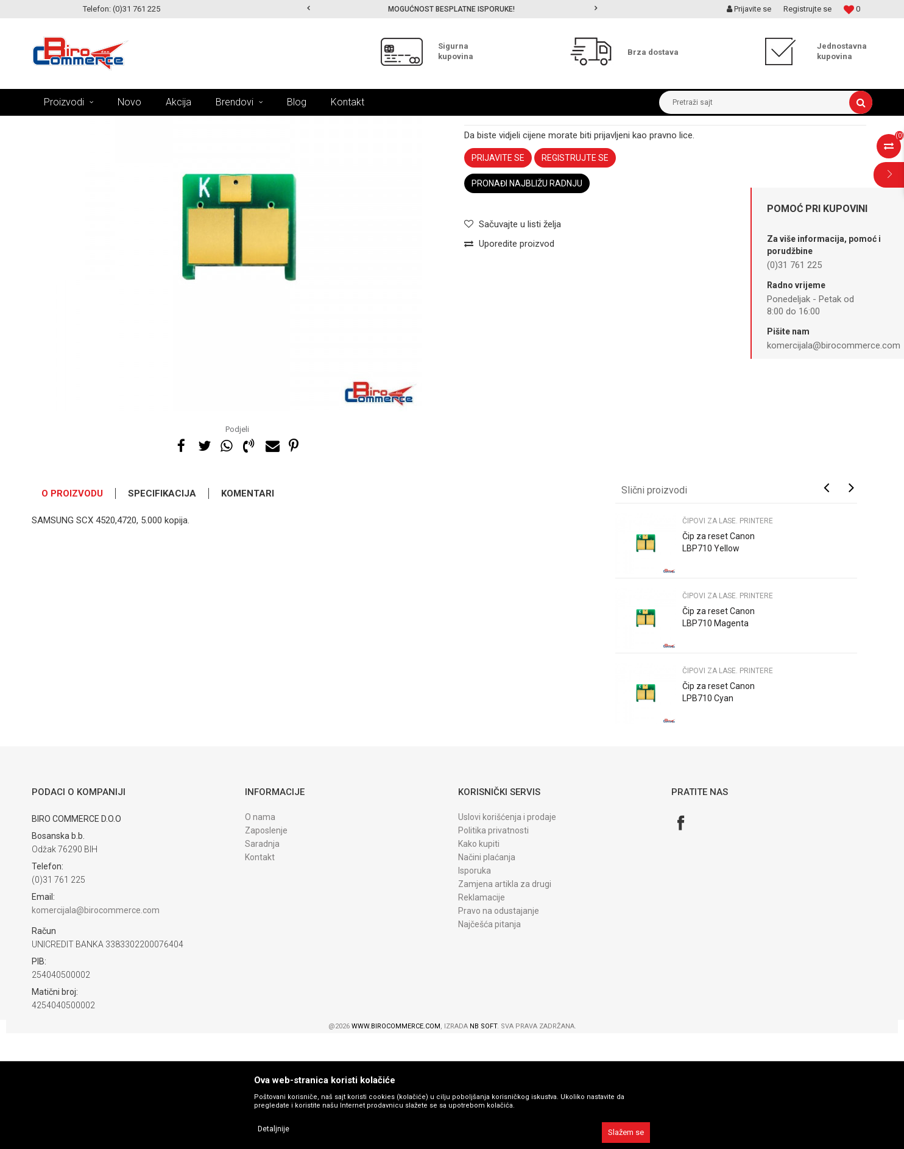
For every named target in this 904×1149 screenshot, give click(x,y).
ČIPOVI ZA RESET (234, 125)
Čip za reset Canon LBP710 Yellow (718, 658)
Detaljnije (273, 1129)
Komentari (247, 609)
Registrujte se (807, 8)
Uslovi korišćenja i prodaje (507, 933)
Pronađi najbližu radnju (526, 299)
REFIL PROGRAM (165, 125)
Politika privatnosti (493, 946)
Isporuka (474, 986)
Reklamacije (481, 1013)
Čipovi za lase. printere (314, 125)
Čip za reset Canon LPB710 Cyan (718, 808)
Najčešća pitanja (489, 1040)
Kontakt (260, 973)
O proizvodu (72, 609)
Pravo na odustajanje (498, 1026)
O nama (260, 933)
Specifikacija (162, 609)
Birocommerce (57, 125)
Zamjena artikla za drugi (504, 1000)
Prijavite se (497, 273)
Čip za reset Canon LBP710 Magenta (718, 733)
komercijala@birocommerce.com (96, 1026)
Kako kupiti (479, 959)
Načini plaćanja (486, 973)
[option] (452, 9)
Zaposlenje (266, 946)
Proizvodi (109, 125)
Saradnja (262, 959)
